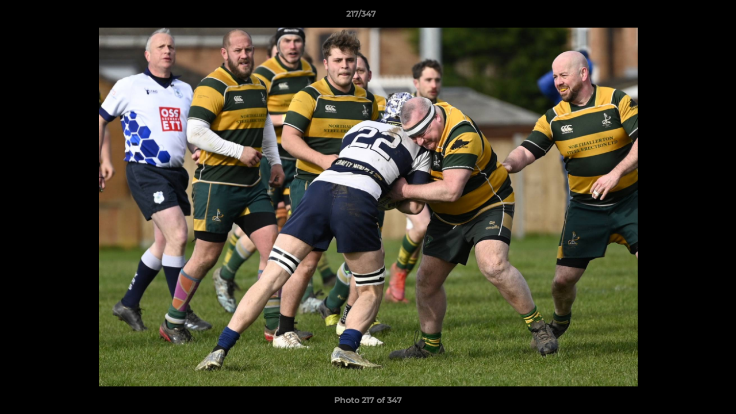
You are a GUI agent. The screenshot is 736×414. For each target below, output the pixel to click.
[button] (688, 17)
